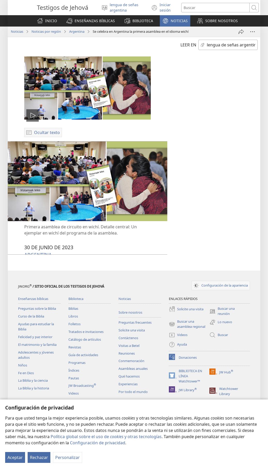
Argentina (76, 31)
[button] (90, 21)
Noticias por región (46, 31)
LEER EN (188, 45)
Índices (73, 370)
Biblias (73, 308)
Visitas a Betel (129, 345)
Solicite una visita (132, 330)
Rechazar (39, 457)
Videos (73, 393)
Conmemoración (131, 360)
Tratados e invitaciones (86, 331)
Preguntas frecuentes (135, 322)
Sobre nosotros (130, 312)
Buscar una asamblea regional (187, 324)
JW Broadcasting (82, 385)
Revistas (74, 347)
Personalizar (67, 457)
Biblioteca (75, 298)
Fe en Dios (26, 373)
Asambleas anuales (133, 368)
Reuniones (127, 353)
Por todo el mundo (133, 391)
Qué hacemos (129, 376)
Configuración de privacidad (97, 443)
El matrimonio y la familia (37, 344)
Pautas (73, 378)
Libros (73, 316)
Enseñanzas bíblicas (33, 298)
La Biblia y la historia (33, 388)
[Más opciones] (252, 32)
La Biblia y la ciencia (33, 380)
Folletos (74, 324)
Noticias (17, 31)
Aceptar (15, 457)
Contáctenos (128, 338)
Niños (22, 365)
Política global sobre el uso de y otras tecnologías (106, 436)
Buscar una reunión (222, 311)
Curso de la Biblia (31, 316)
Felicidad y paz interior (35, 337)
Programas (76, 362)
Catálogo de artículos (84, 339)
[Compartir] (241, 32)
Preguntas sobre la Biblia (37, 308)
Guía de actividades (83, 355)
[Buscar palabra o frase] (215, 7)
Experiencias (128, 384)
